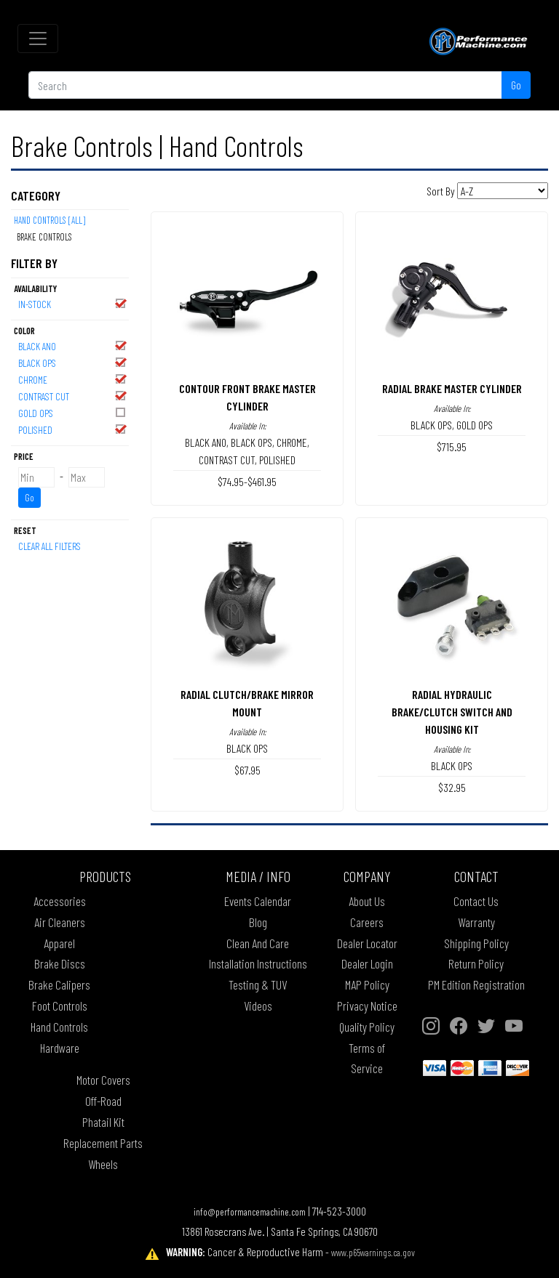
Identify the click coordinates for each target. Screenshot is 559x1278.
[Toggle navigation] (37, 38)
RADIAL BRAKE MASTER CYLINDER (452, 388)
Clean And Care (257, 943)
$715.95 (452, 446)
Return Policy (476, 963)
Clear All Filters (49, 546)
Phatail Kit (103, 1122)
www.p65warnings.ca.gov (373, 1252)
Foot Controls (59, 1005)
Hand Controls (59, 1026)
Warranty (476, 922)
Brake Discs (59, 963)
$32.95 (452, 787)
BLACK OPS (72, 362)
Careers (367, 922)
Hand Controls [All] (49, 220)
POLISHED (72, 429)
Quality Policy (367, 1026)
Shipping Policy (476, 943)
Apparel (59, 943)
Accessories (59, 901)
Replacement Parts (103, 1143)
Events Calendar (257, 901)
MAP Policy (367, 984)
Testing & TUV (258, 984)
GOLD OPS (72, 412)
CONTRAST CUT (72, 396)
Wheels (103, 1164)
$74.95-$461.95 (247, 481)
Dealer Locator (367, 943)
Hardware (59, 1047)
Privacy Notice (367, 1005)
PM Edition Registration (476, 984)
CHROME (72, 379)
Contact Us (476, 901)
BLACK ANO (72, 345)
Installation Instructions (258, 963)
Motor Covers (103, 1079)
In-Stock (72, 303)
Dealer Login (367, 963)
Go (516, 85)
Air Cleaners (59, 922)
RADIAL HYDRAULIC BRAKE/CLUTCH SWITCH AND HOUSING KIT (452, 711)
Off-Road (103, 1100)
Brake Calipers (59, 984)
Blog (258, 922)
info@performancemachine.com (250, 1211)
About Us (367, 901)
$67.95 (247, 770)
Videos (258, 1005)
